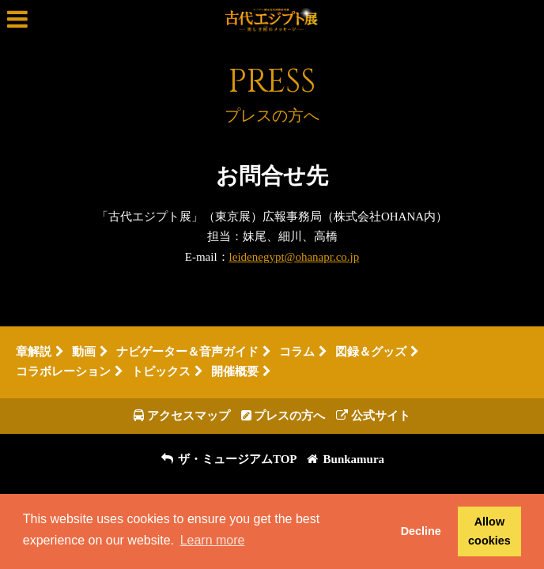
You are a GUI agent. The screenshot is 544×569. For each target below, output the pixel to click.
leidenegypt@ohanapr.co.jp (294, 257)
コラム (297, 351)
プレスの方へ (283, 415)
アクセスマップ (182, 415)
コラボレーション (63, 371)
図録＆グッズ (370, 351)
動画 (84, 351)
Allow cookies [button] (489, 531)
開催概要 (241, 371)
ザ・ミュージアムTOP (228, 459)
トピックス (167, 371)
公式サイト (373, 415)
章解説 (33, 351)
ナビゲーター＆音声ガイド (187, 351)
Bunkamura (345, 459)
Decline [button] (421, 531)
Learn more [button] (212, 540)
